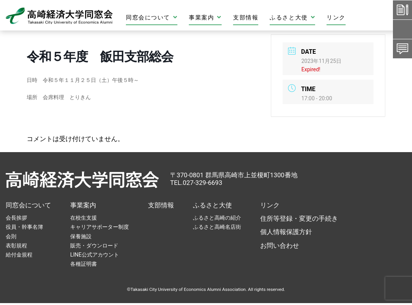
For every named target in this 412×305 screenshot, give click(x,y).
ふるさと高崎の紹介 (217, 218)
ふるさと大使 (292, 17)
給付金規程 (19, 255)
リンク (336, 17)
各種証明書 (83, 264)
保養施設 (81, 236)
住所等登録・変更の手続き (299, 218)
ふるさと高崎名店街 (217, 227)
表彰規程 (16, 245)
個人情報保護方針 (286, 232)
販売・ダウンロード (94, 245)
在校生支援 (83, 218)
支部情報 (245, 17)
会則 (11, 236)
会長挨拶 (16, 218)
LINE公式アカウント (94, 255)
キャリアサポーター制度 (99, 227)
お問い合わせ (279, 245)
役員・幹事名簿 (24, 227)
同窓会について (151, 17)
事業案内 (205, 17)
